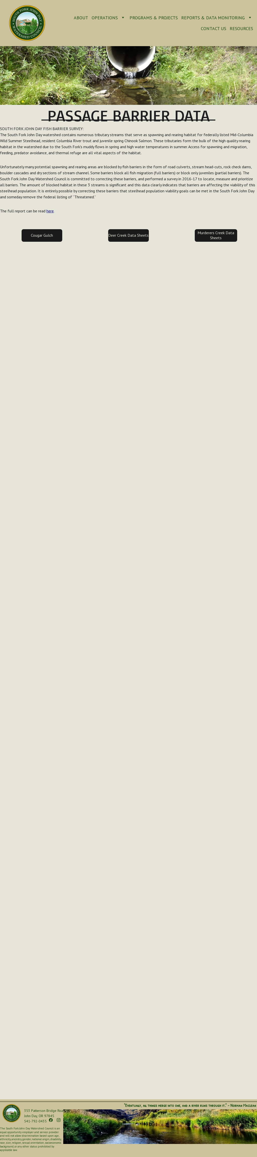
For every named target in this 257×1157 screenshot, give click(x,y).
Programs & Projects (154, 18)
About (81, 18)
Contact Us (213, 28)
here (50, 210)
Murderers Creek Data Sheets (216, 235)
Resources (241, 28)
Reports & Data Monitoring (213, 18)
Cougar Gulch (42, 235)
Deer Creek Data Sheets (128, 235)
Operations (105, 18)
